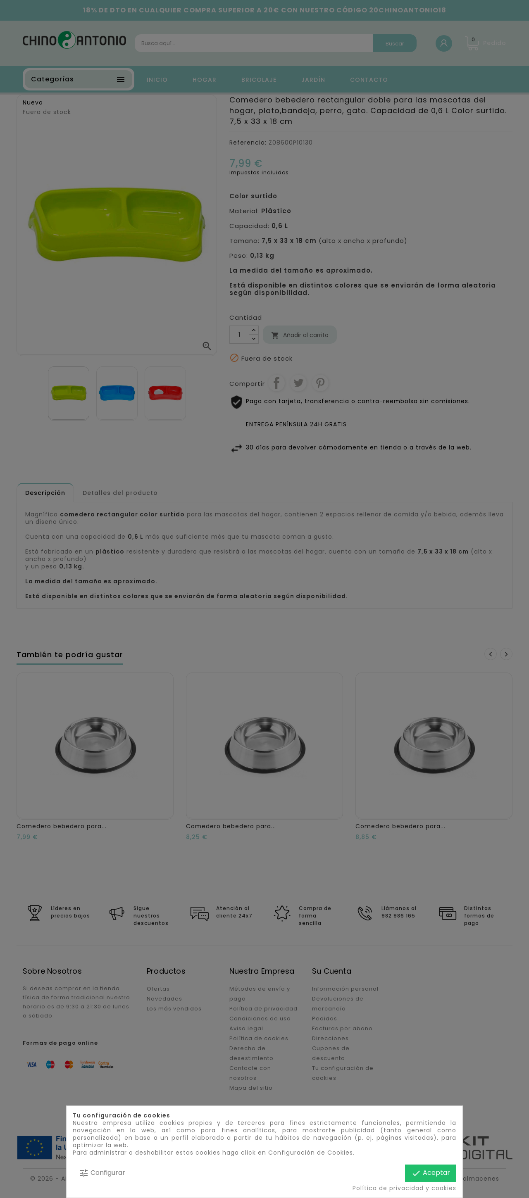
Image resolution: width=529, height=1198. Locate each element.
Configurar (102, 1173)
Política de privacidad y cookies (404, 1188)
